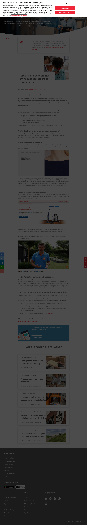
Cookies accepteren (64, 12)
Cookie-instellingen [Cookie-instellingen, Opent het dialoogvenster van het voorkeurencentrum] (64, 3)
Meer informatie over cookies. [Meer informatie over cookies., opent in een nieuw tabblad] (19, 15)
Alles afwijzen (65, 8)
